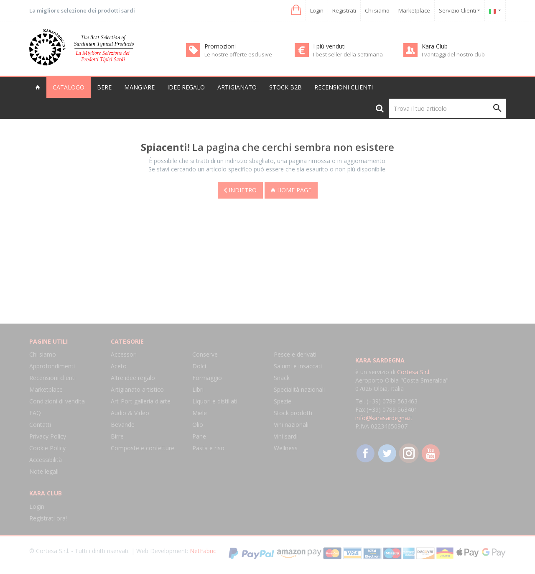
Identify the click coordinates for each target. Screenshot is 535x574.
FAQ (35, 413)
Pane (199, 436)
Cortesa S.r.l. (414, 372)
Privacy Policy (47, 436)
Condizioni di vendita (57, 401)
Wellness (286, 448)
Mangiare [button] (139, 87)
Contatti (40, 425)
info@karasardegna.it (384, 418)
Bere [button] (104, 87)
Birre (117, 436)
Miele (199, 413)
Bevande (123, 425)
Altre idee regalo (133, 378)
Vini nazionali (291, 425)
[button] (295, 10)
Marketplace (414, 10)
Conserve (205, 354)
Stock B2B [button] (285, 87)
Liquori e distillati (214, 401)
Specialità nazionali (299, 389)
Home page (291, 190)
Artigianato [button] (237, 87)
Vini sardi (286, 436)
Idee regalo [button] (186, 87)
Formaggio (207, 378)
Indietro (240, 190)
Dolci (199, 366)
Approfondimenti (52, 366)
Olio (197, 425)
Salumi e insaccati (298, 366)
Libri (198, 389)
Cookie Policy (47, 448)
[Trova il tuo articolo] (447, 108)
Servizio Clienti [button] (459, 10)
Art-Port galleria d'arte (141, 401)
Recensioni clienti (343, 87)
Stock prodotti (293, 413)
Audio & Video (130, 413)
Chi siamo (377, 10)
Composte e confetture (142, 448)
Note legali (44, 471)
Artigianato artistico (137, 389)
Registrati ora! (48, 518)
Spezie (282, 401)
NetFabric (203, 551)
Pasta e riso (208, 448)
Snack (282, 378)
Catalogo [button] (68, 87)
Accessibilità (45, 460)
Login (317, 10)
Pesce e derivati (295, 354)
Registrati (344, 10)
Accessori (124, 354)
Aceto (119, 366)
